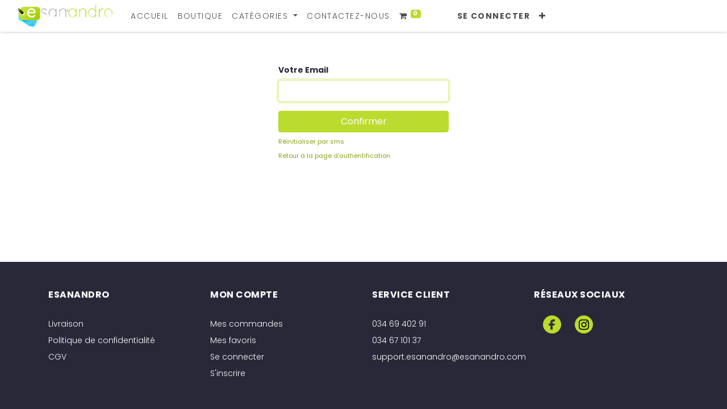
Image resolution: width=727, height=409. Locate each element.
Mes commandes (246, 323)
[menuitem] (149, 16)
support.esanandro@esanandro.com (449, 356)
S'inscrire (227, 373)
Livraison (65, 323)
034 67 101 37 (396, 340)
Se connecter (493, 16)
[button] (542, 16)
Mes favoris (233, 340)
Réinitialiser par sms (311, 141)
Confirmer (364, 121)
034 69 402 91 (399, 323)
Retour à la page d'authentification (334, 155)
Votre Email (303, 70)
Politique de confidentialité (101, 340)
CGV (57, 356)
